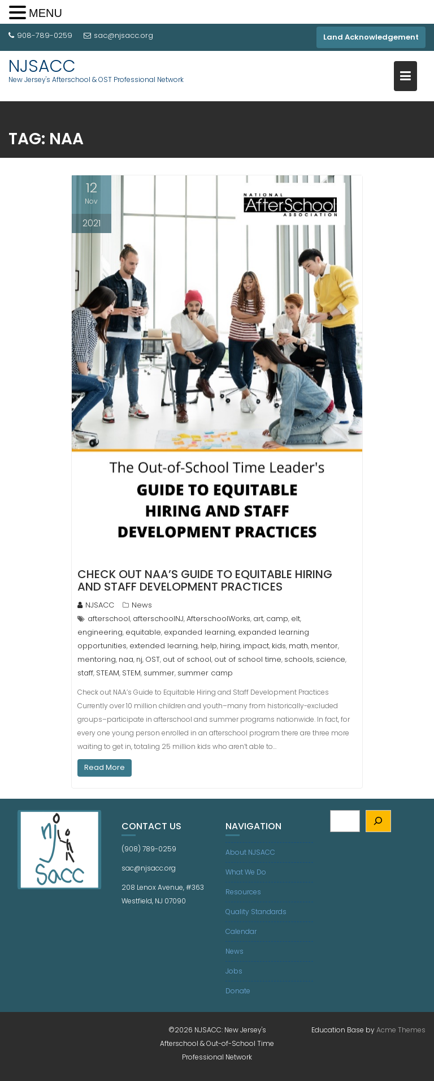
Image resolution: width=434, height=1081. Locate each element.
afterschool (109, 618)
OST (152, 659)
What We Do (245, 872)
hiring (230, 645)
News (142, 605)
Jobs (233, 971)
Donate (237, 991)
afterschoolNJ (158, 618)
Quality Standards (256, 911)
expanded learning (199, 632)
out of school (187, 659)
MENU (45, 13)
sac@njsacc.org (118, 35)
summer (159, 672)
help (209, 645)
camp (277, 618)
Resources (243, 892)
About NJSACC (250, 852)
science (330, 659)
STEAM (107, 672)
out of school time (247, 659)
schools (298, 659)
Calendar (241, 931)
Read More (104, 767)
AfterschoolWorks (218, 618)
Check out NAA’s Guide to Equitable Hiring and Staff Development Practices (204, 580)
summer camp (205, 672)
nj (139, 659)
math (298, 645)
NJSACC (42, 66)
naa (126, 659)
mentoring (96, 659)
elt (295, 618)
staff (85, 672)
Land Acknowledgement (371, 37)
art (258, 618)
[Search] (378, 821)
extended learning (163, 645)
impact (256, 645)
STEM (131, 672)
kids (279, 645)
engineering (100, 632)
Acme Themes (401, 1030)
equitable (143, 632)
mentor (324, 645)
